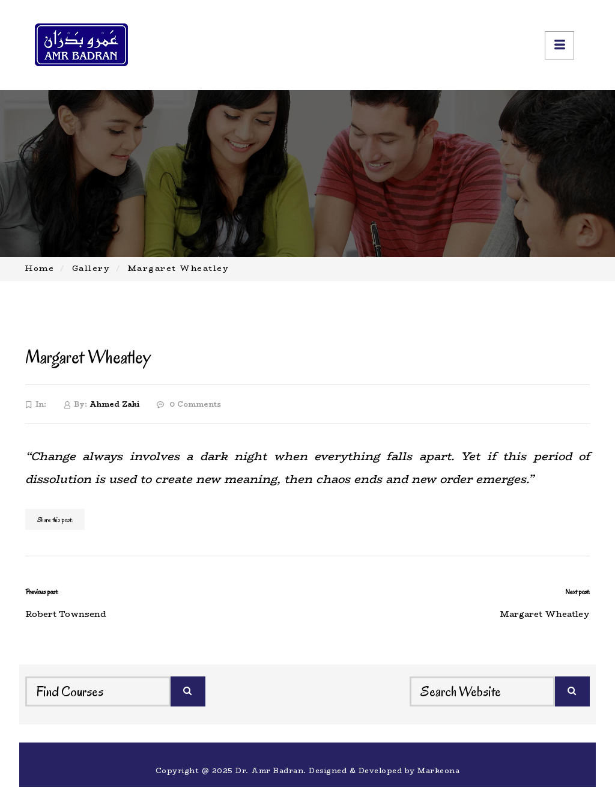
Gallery (91, 268)
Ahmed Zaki (114, 404)
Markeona (438, 770)
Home (39, 268)
